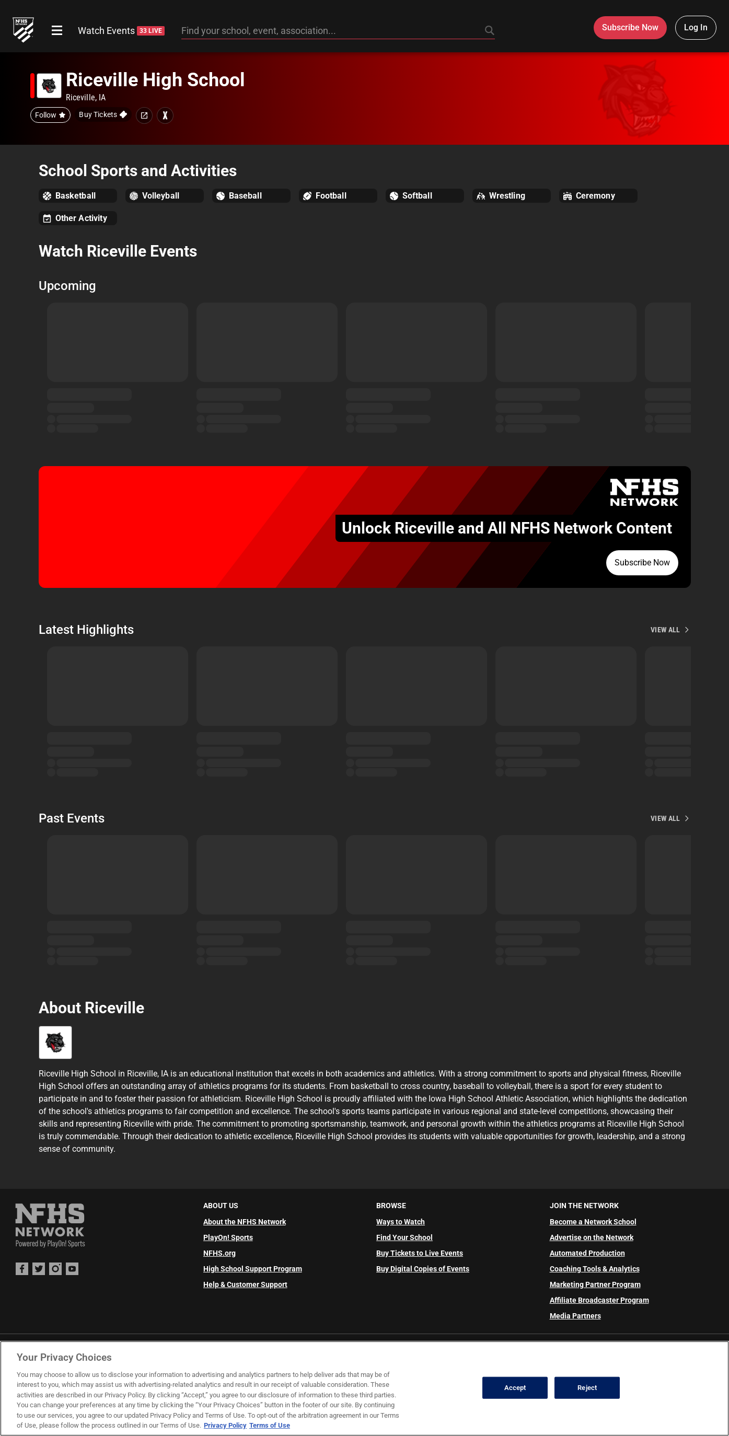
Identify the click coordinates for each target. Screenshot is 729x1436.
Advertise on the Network (591, 1237)
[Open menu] (57, 30)
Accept (515, 1388)
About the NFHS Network (244, 1222)
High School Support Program (252, 1269)
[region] (364, 1388)
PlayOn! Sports (228, 1237)
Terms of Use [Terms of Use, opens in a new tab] (269, 1425)
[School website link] (144, 115)
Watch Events (121, 30)
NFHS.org (219, 1253)
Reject (587, 1388)
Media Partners (575, 1316)
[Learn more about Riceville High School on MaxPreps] (165, 115)
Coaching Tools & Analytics (595, 1269)
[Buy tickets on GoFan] (103, 114)
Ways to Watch (400, 1222)
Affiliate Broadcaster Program (599, 1300)
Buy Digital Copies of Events (422, 1269)
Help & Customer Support (245, 1284)
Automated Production (587, 1253)
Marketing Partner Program (595, 1284)
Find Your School (404, 1237)
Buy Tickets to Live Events (419, 1253)
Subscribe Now (642, 563)
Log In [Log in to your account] (696, 27)
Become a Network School (593, 1222)
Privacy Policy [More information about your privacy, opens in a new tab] (225, 1425)
